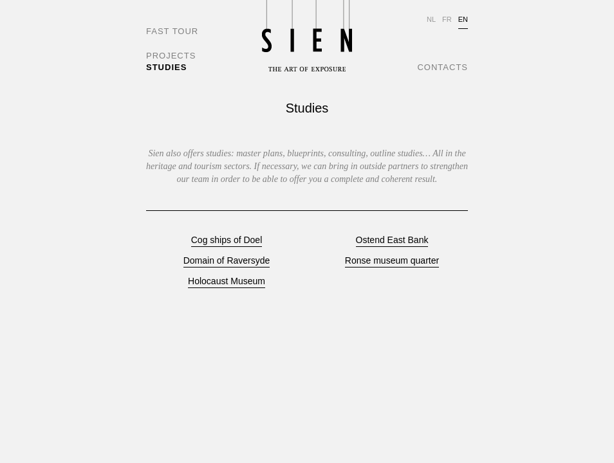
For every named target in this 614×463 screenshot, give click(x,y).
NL (431, 19)
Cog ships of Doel (227, 240)
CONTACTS (442, 67)
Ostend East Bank (392, 240)
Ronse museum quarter (392, 261)
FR (447, 19)
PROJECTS (171, 55)
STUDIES (166, 67)
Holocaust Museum (226, 281)
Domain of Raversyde (226, 261)
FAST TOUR (172, 31)
